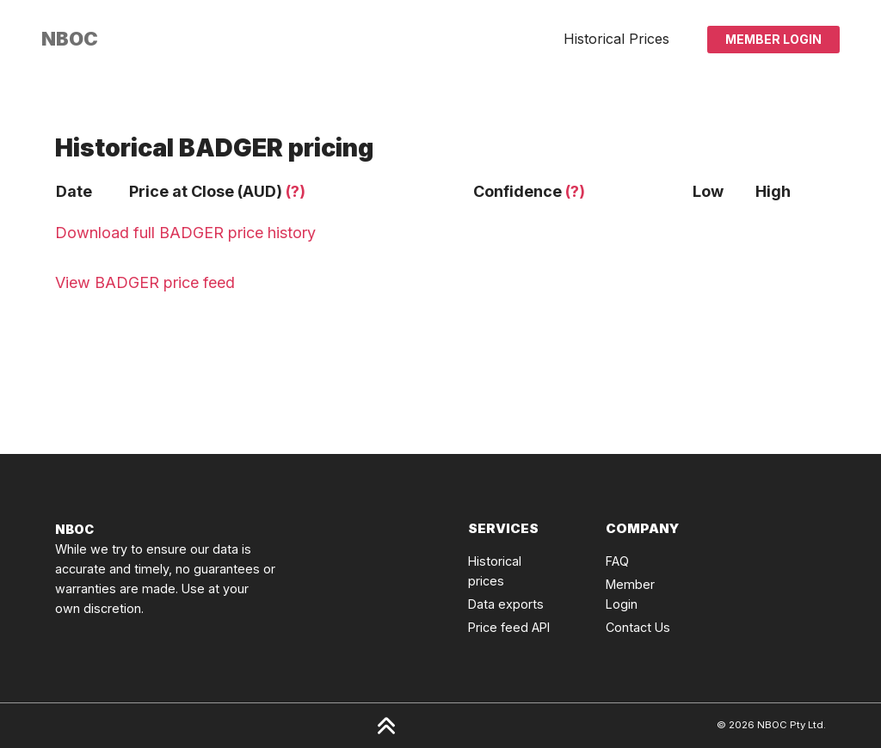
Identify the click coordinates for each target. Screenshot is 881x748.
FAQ (617, 561)
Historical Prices (616, 38)
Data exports (506, 604)
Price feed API (509, 627)
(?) (295, 191)
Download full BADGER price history (185, 233)
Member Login (773, 39)
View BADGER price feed (145, 282)
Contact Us (638, 627)
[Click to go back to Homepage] (69, 39)
